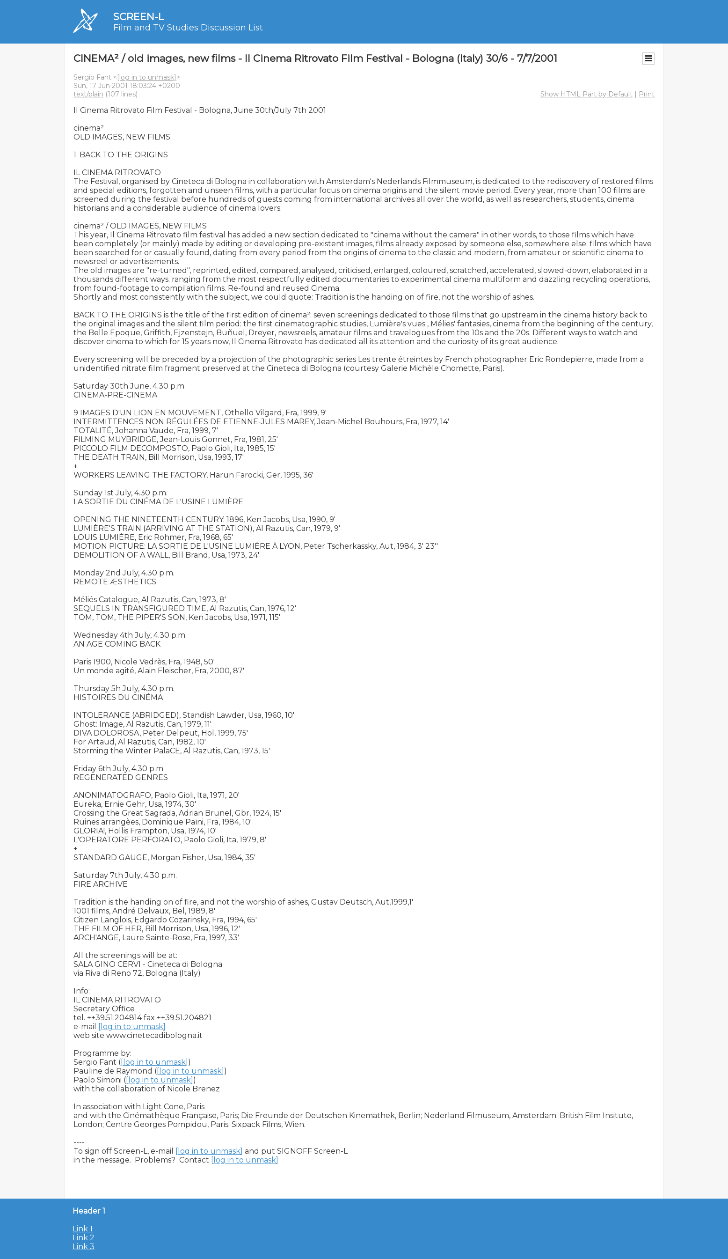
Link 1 (83, 1228)
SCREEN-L (138, 16)
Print (647, 94)
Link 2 (84, 1237)
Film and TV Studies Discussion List (188, 27)
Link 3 (84, 1246)
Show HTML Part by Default (586, 94)
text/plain (88, 94)
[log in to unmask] (146, 77)
